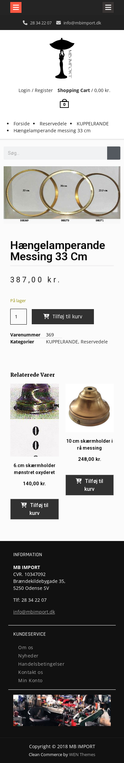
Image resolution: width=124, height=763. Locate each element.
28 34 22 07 (41, 23)
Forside (22, 123)
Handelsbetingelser (41, 664)
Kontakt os (30, 672)
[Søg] (113, 153)
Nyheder (28, 655)
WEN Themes (82, 754)
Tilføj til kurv (67, 316)
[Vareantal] (18, 317)
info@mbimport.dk (82, 23)
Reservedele (53, 123)
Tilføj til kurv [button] (38, 509)
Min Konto (30, 680)
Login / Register (36, 90)
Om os (25, 647)
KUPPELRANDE (93, 123)
